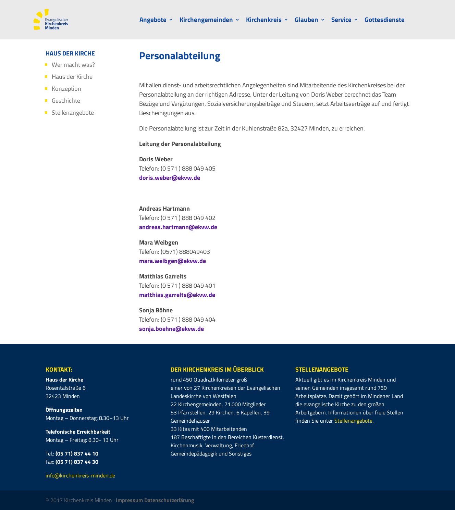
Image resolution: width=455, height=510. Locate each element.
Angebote (153, 20)
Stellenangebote (73, 112)
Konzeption (66, 88)
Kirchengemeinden (206, 20)
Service (341, 20)
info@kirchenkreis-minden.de (80, 475)
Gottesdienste (385, 20)
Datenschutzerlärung (169, 500)
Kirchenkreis (264, 20)
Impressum (130, 500)
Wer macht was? (73, 64)
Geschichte (66, 100)
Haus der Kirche (72, 76)
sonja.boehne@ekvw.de (171, 328)
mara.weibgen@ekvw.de (172, 260)
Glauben (306, 20)
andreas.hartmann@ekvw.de (178, 227)
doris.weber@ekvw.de (169, 177)
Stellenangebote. (353, 420)
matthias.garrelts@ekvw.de (177, 294)
